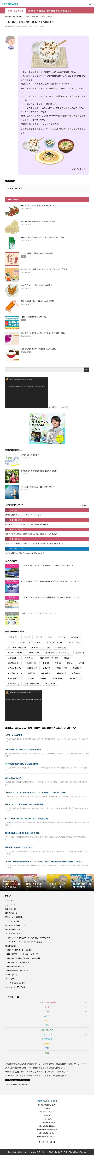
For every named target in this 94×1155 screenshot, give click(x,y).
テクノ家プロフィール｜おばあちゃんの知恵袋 (24, 941)
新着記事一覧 (10, 909)
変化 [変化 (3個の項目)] (46, 663)
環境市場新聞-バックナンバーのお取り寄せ (23, 954)
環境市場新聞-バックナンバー (47, 1137)
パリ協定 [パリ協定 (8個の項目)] (61, 647)
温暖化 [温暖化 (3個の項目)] (31, 673)
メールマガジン (11, 978)
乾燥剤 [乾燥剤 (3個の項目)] (80, 652)
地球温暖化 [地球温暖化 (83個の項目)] (31, 663)
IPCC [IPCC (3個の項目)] (61, 637)
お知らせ (47, 1115)
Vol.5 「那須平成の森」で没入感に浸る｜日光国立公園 (26, 818)
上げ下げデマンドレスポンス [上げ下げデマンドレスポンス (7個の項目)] (57, 652)
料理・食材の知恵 (15, 11)
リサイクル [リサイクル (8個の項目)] (33, 652)
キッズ (47, 1007)
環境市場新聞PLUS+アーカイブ (18, 970)
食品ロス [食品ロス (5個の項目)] (50, 683)
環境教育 (47, 1043)
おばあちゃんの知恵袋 (13, 933)
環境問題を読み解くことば (15, 925)
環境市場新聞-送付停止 (15, 966)
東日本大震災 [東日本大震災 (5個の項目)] (14, 668)
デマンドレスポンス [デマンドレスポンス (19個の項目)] (41, 647)
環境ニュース (47, 1034)
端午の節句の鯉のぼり (13, 778)
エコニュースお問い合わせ (15, 987)
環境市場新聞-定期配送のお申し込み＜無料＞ (23, 958)
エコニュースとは (12, 921)
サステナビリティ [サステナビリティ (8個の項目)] (54, 642)
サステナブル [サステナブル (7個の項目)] (74, 642)
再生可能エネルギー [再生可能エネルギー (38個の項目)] (48, 658)
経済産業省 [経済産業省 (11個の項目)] (58, 678)
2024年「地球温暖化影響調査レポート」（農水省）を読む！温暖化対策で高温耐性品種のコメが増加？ (44, 861)
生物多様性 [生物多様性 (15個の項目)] (14, 678)
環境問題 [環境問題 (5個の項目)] (61, 673)
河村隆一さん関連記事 (13, 917)
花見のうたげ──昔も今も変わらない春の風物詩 (24, 804)
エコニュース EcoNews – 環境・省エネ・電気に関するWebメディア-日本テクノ (40, 727)
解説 (47, 1052)
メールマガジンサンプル (15, 983)
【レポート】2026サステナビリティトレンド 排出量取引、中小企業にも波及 (35, 792)
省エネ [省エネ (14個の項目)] (30, 678)
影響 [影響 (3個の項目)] (58, 663)
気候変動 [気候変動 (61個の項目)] (32, 668)
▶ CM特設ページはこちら (58, 407)
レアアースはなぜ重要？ (14, 735)
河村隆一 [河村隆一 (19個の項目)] (61, 668)
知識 (47, 1048)
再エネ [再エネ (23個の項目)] (29, 658)
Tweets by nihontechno (16, 1084)
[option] (12, 882)
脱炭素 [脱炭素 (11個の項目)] (74, 678)
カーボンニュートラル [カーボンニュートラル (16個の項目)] (30, 642)
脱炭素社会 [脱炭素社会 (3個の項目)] (13, 683)
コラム (47, 1011)
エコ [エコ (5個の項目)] (11, 642)
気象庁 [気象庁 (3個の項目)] (47, 668)
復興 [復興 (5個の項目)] (70, 663)
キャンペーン (10, 900)
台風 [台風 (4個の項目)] (67, 658)
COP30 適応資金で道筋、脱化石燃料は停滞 (21, 764)
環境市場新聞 (10, 946)
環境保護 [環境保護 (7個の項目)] (46, 673)
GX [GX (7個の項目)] (50, 637)
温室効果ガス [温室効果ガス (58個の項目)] (15, 673)
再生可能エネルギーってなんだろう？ (19, 847)
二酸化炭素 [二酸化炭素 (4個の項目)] (13, 658)
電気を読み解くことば (13, 929)
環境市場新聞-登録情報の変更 (17, 962)
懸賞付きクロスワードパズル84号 (19, 950)
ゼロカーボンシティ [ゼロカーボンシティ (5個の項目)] (17, 647)
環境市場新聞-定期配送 (47, 1126)
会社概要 (47, 1108)
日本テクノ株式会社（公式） (47, 1105)
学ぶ (47, 1020)
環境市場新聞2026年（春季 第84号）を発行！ (23, 833)
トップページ (10, 904)
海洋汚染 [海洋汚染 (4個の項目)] (77, 668)
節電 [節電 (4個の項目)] (43, 678)
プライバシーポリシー (47, 1112)
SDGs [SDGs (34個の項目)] (74, 637)
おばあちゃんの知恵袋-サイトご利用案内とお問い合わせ (28, 937)
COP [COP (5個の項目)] (27, 637)
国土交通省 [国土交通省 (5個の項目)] (13, 663)
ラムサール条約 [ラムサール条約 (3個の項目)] (15, 652)
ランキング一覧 (11, 974)
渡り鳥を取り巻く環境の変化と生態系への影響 (23, 749)
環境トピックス (47, 1030)
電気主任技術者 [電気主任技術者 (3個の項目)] (32, 683)
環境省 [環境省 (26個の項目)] (76, 673)
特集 (47, 1025)
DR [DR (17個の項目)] (39, 637)
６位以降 (84, 505)
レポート (47, 1016)
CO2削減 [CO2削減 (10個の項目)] (13, 637)
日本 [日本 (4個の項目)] (81, 663)
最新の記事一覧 (11, 913)
